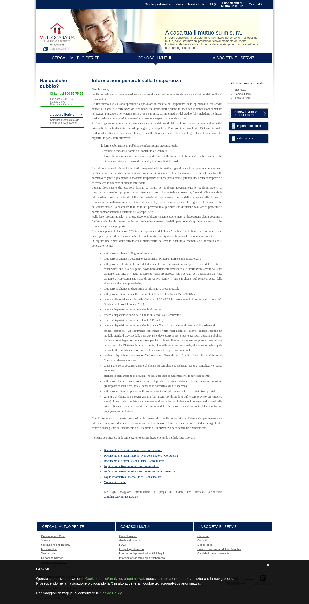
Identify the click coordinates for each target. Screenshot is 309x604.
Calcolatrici (256, 4)
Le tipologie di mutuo (131, 549)
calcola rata (245, 138)
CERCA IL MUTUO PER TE (75, 58)
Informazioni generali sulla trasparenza (142, 557)
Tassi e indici (196, 4)
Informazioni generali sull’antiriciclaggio (142, 553)
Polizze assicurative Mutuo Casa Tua (219, 549)
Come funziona (128, 536)
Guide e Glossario (129, 540)
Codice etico (204, 544)
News (179, 4)
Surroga (45, 540)
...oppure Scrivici (66, 115)
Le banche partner (52, 557)
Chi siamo (203, 536)
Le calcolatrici (49, 549)
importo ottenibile (249, 126)
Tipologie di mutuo (158, 4)
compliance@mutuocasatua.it (121, 496)
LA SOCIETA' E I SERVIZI (233, 58)
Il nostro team (242, 97)
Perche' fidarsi (242, 93)
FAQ (213, 4)
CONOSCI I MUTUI (154, 58)
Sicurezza (240, 89)
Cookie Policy (110, 593)
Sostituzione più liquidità (55, 544)
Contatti (202, 540)
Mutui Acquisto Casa (53, 536)
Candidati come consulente (213, 553)
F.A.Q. (123, 544)
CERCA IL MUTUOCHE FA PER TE (245, 114)
